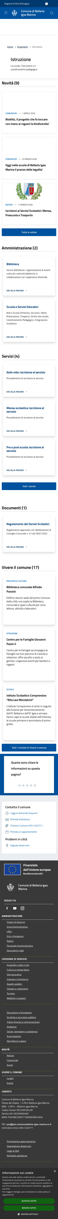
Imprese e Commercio (17, 979)
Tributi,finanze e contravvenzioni (23, 1022)
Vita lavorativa (14, 974)
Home (10, 47)
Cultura (22, 580)
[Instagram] (22, 908)
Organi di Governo (16, 922)
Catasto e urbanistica (17, 988)
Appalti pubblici (14, 984)
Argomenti (22, 47)
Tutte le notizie (29, 232)
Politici (10, 941)
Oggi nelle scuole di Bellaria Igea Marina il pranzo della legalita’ (25, 167)
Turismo (11, 993)
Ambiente (12, 1027)
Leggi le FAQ (13, 1151)
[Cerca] (52, 13)
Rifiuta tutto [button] (29, 1208)
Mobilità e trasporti (16, 998)
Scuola (10, 689)
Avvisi (10, 1065)
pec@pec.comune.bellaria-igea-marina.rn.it (29, 1124)
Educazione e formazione (19, 1012)
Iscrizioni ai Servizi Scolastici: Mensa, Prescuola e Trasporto (28, 212)
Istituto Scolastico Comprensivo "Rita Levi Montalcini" (26, 697)
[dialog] (29, 1193)
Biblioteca (11, 580)
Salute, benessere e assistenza (22, 1031)
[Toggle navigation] (6, 13)
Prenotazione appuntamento (21, 1141)
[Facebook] (7, 908)
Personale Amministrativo (20, 946)
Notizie (9, 204)
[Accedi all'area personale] (46, 3)
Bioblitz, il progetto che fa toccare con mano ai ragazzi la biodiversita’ (27, 121)
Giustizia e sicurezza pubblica (21, 1017)
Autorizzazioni (14, 1036)
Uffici (9, 931)
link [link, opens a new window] (12, 1195)
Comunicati (11, 113)
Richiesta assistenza (17, 1155)
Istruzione (12, 633)
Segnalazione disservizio (19, 1146)
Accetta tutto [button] (29, 1201)
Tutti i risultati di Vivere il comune (29, 747)
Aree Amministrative (17, 927)
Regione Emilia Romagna (16, 3)
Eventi (10, 1083)
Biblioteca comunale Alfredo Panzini (24, 589)
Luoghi (10, 1078)
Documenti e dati (15, 950)
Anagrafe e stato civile (18, 965)
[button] (29, 1214)
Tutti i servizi (29, 486)
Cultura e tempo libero (18, 970)
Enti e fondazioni (15, 936)
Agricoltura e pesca (16, 1041)
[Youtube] (15, 908)
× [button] (55, 1171)
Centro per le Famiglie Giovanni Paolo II (26, 641)
